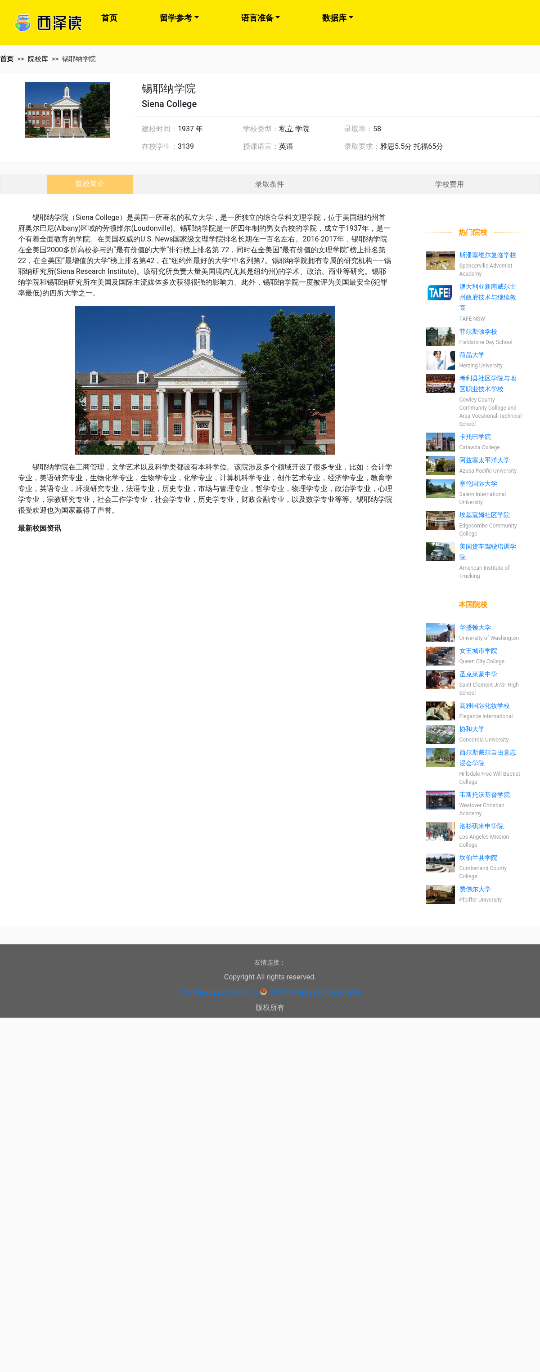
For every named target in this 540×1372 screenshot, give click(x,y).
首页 (109, 17)
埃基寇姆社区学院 (484, 514)
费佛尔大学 (475, 889)
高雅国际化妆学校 (484, 705)
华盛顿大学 (475, 627)
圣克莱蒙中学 (478, 674)
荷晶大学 (472, 354)
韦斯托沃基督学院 (484, 794)
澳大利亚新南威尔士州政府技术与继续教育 (487, 297)
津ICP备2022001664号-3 (218, 992)
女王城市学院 (478, 650)
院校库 (38, 59)
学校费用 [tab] (449, 184)
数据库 (334, 17)
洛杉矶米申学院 (481, 826)
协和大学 (472, 729)
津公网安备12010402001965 (315, 992)
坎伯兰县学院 (478, 857)
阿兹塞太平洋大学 (484, 460)
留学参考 (176, 17)
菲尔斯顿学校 (478, 331)
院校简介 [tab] (90, 183)
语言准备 (257, 17)
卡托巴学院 (475, 436)
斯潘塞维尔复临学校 (487, 255)
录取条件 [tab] (269, 184)
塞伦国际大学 (478, 483)
